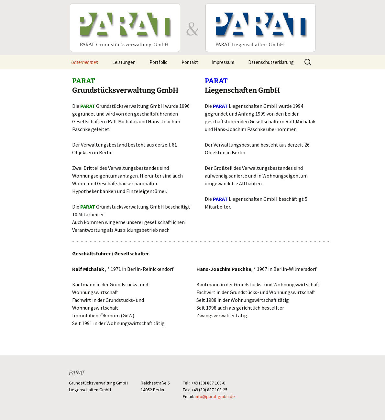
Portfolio (158, 62)
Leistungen (124, 62)
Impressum (223, 62)
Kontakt (190, 62)
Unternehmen (84, 62)
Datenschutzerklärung (271, 62)
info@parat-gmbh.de (215, 396)
